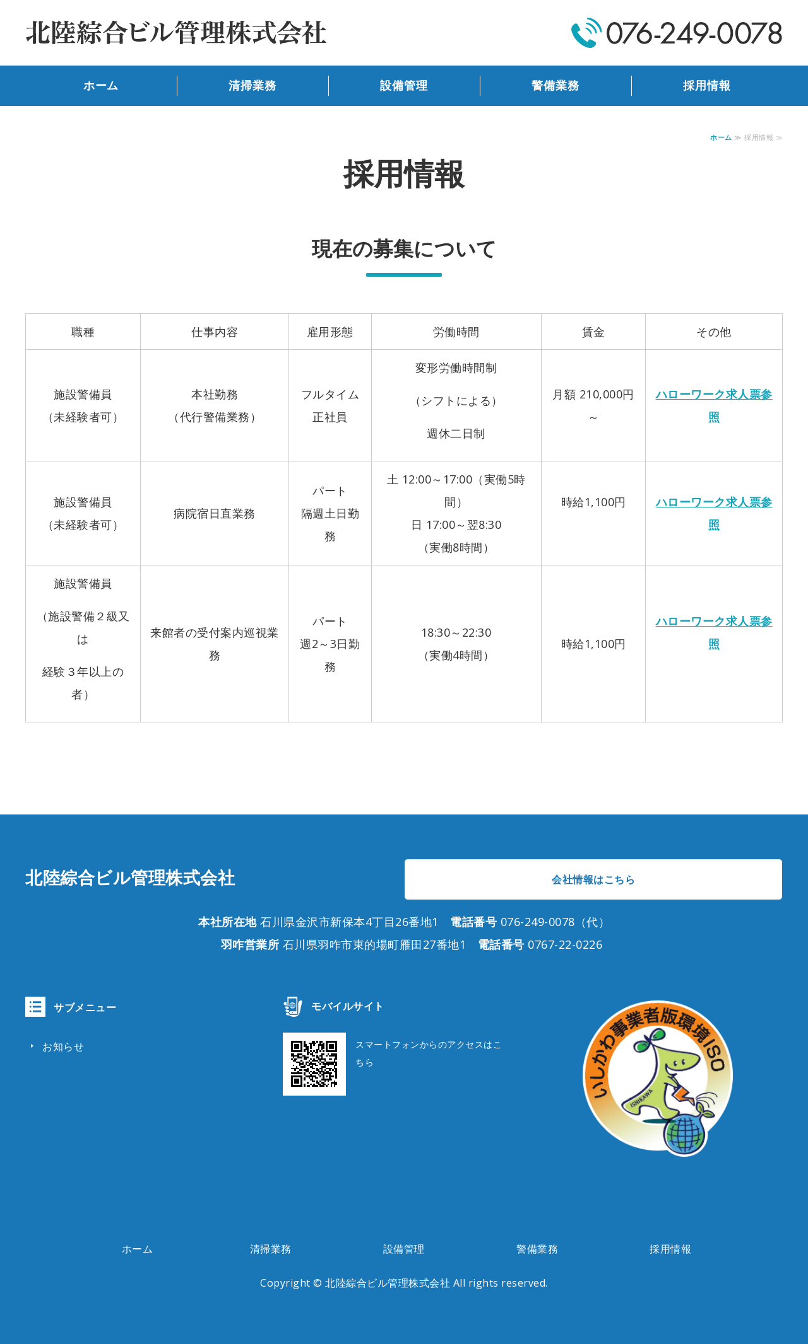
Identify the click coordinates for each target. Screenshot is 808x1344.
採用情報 (707, 85)
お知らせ (63, 1046)
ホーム (101, 85)
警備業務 (555, 85)
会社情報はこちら (593, 879)
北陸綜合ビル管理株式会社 (387, 1283)
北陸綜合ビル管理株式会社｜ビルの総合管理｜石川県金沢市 (176, 33)
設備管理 (404, 85)
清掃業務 (252, 85)
